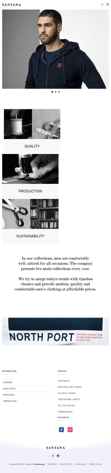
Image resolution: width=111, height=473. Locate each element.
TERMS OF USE (10, 401)
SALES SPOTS (9, 388)
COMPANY (8, 382)
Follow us (58, 456)
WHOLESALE (9, 395)
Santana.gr (40, 464)
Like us (53, 456)
